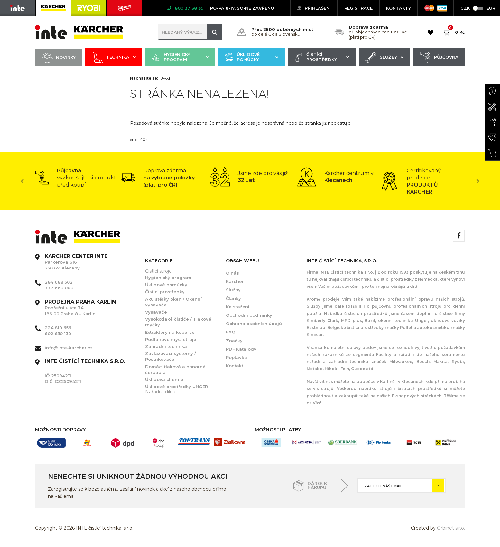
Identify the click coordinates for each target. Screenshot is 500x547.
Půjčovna (439, 57)
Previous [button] (22, 181)
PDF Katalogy (241, 348)
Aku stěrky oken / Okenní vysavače (173, 301)
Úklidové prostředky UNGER (176, 386)
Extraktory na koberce (170, 332)
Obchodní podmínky (249, 315)
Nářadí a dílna (160, 392)
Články (233, 298)
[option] (78, 177)
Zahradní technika (166, 346)
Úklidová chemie (164, 379)
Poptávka (236, 357)
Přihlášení (314, 8)
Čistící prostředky (321, 57)
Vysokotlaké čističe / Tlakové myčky (178, 321)
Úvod (165, 78)
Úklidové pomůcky (251, 57)
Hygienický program (180, 57)
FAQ (230, 331)
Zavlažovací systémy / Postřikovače (170, 356)
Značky (234, 340)
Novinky (59, 57)
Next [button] (478, 181)
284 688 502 (59, 282)
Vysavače (156, 312)
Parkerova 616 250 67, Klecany (76, 262)
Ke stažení (237, 306)
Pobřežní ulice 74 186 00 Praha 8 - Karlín (80, 307)
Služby (384, 57)
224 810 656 (58, 327)
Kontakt (234, 365)
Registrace (358, 8)
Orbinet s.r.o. (451, 528)
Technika (114, 57)
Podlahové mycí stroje (170, 339)
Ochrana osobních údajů (254, 323)
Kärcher (235, 281)
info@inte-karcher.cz (69, 347)
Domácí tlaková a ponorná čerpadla (175, 369)
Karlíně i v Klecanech (401, 381)
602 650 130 (58, 333)
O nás (232, 273)
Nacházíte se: (144, 78)
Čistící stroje (158, 271)
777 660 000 (59, 287)
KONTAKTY (398, 8)
